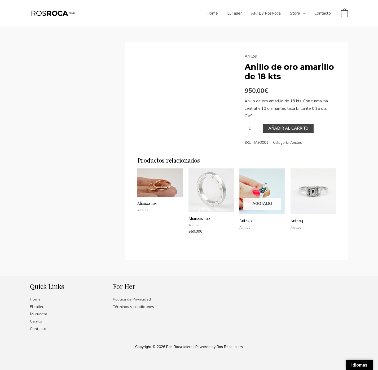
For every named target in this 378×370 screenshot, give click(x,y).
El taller (239, 13)
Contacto (323, 13)
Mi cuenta (38, 313)
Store (297, 13)
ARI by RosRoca (269, 13)
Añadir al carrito (288, 128)
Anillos (251, 56)
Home (218, 13)
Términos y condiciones (134, 306)
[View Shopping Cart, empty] (344, 13)
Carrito (36, 321)
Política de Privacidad (132, 299)
